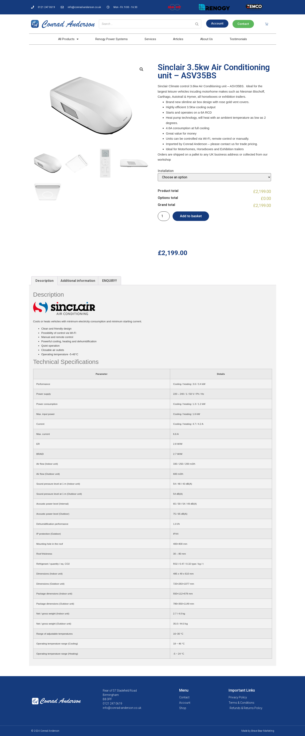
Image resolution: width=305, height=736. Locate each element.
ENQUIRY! (109, 281)
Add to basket (191, 216)
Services (150, 39)
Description (44, 281)
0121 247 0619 (112, 703)
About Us (206, 39)
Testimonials (238, 39)
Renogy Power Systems (111, 39)
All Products (68, 39)
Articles (178, 39)
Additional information (78, 281)
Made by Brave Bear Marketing (257, 730)
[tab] (44, 280)
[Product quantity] (164, 216)
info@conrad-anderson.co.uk (122, 707)
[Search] (197, 24)
